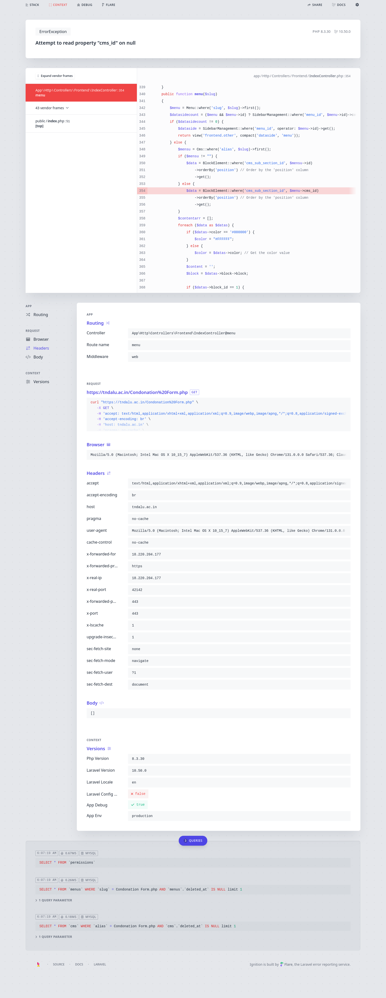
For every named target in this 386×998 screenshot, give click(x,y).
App (29, 306)
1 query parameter (53, 900)
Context (33, 373)
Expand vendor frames (55, 75)
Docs (79, 964)
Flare (286, 964)
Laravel (100, 964)
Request (33, 331)
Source (58, 964)
